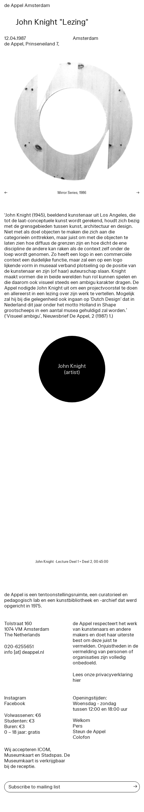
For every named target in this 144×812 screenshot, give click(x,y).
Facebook (14, 703)
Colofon (81, 737)
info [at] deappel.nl (24, 652)
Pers (78, 726)
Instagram (15, 698)
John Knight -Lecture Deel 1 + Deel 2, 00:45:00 (71, 561)
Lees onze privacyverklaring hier (103, 677)
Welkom (81, 720)
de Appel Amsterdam (27, 5)
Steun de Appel (89, 731)
